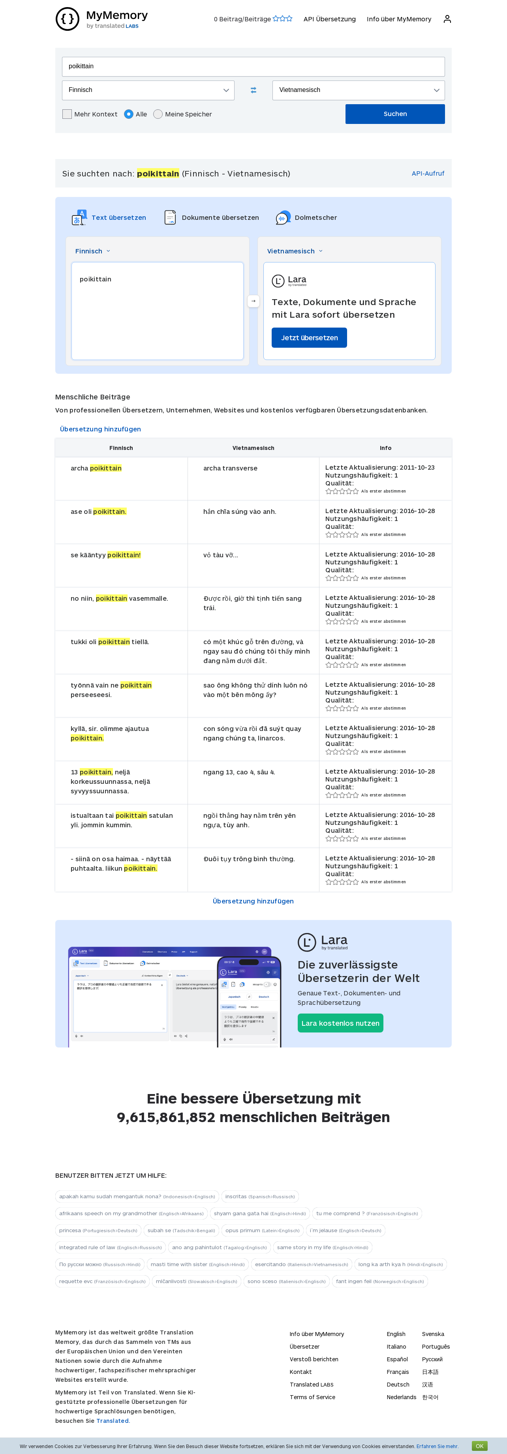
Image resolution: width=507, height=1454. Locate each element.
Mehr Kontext (90, 114)
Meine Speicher (182, 114)
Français (398, 1371)
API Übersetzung (329, 18)
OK (480, 1446)
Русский (432, 1359)
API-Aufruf (428, 173)
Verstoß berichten (314, 1359)
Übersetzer (304, 1346)
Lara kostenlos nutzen (340, 1023)
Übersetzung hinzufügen (100, 429)
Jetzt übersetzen (309, 337)
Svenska (433, 1333)
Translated (312, 1384)
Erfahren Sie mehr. (438, 1446)
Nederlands (402, 1397)
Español (397, 1359)
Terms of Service (312, 1397)
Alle (135, 114)
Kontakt (301, 1371)
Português (436, 1346)
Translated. (113, 1420)
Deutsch (398, 1384)
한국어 (430, 1397)
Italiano (396, 1346)
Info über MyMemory (398, 18)
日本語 (430, 1371)
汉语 (427, 1384)
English (396, 1333)
